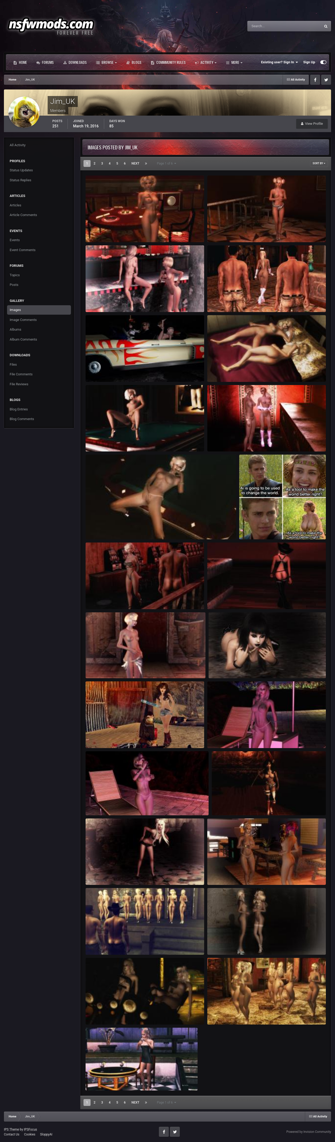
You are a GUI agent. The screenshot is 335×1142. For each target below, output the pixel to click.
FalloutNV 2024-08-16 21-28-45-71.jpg (240, 736)
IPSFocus (30, 1129)
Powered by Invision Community (308, 1132)
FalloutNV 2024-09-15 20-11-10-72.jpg (119, 666)
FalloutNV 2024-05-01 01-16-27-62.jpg (240, 1012)
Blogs (133, 62)
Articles (15, 205)
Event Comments (23, 250)
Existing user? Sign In (279, 62)
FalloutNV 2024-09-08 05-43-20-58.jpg (242, 666)
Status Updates (21, 170)
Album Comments (23, 339)
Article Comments (23, 215)
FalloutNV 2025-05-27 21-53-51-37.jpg (119, 370)
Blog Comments (22, 419)
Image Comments (23, 320)
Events (15, 240)
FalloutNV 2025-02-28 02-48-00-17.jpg (240, 439)
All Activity (18, 145)
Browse (106, 62)
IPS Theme (11, 1129)
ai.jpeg (248, 527)
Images (15, 310)
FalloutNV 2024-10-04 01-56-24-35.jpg (240, 597)
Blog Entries (19, 409)
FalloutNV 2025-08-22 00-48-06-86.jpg (119, 300)
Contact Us (11, 1134)
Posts (14, 285)
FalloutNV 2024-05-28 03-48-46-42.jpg (119, 1012)
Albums (15, 329)
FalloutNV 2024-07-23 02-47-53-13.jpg (240, 873)
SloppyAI (46, 1134)
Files (13, 364)
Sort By (319, 163)
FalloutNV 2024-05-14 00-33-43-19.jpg (119, 1079)
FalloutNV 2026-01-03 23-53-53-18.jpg (240, 230)
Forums (45, 62)
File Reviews (19, 384)
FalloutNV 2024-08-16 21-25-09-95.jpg (119, 803)
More (234, 62)
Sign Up (309, 62)
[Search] (268, 26)
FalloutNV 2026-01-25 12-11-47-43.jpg (119, 230)
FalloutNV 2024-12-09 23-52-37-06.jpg (119, 597)
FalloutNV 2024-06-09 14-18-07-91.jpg (119, 943)
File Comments (21, 374)
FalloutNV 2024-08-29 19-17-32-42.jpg (119, 736)
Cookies (29, 1134)
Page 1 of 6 (166, 163)
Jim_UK (99, 236)
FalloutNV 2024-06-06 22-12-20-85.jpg (240, 943)
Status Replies (20, 180)
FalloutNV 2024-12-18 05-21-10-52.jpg (119, 527)
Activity (205, 62)
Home (20, 62)
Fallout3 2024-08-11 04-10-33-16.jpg (117, 873)
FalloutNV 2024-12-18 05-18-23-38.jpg (119, 439)
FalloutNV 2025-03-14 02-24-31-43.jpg (240, 370)
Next (135, 163)
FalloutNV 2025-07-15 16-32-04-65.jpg (240, 300)
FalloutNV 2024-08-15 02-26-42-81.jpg (245, 803)
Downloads (74, 62)
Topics (15, 275)
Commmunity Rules (168, 62)
